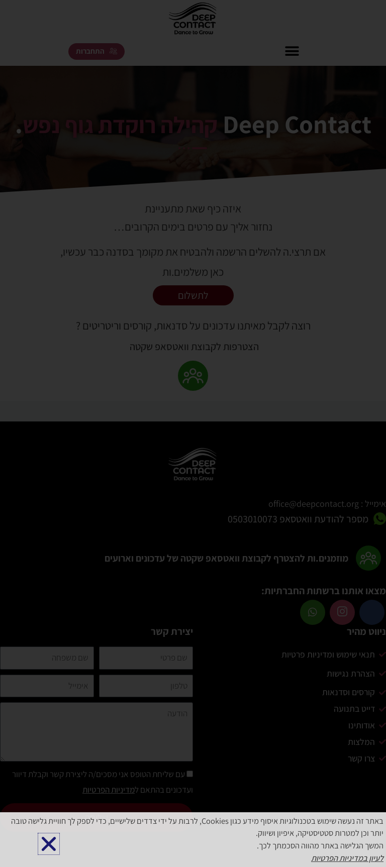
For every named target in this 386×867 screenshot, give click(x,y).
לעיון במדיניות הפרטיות (347, 857)
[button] (49, 844)
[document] (193, 433)
